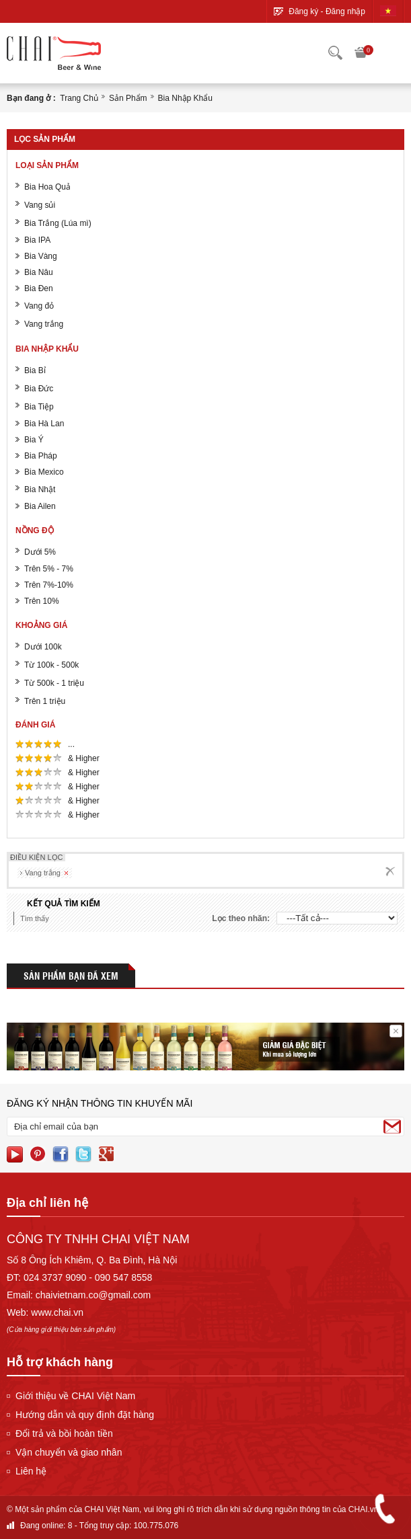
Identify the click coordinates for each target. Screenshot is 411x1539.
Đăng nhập (345, 11)
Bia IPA (37, 240)
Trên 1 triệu (44, 701)
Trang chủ (79, 98)
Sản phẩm (128, 98)
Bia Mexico (44, 472)
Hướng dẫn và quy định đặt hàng (84, 1414)
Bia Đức (38, 388)
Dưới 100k (43, 647)
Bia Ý (34, 439)
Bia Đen (38, 288)
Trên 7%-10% (48, 585)
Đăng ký (303, 11)
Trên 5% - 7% (48, 569)
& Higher (85, 758)
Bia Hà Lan (44, 423)
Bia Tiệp (39, 406)
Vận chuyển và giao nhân (68, 1452)
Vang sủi (39, 205)
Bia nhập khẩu (185, 98)
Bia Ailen (40, 506)
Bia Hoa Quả (47, 187)
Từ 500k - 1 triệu (54, 683)
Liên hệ (30, 1471)
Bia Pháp (40, 456)
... (72, 744)
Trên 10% (41, 601)
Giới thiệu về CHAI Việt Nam (75, 1395)
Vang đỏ (39, 306)
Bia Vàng (40, 256)
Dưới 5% (40, 552)
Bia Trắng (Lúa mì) (57, 223)
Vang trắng (43, 324)
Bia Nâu (38, 272)
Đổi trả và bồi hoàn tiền (64, 1433)
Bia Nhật (39, 489)
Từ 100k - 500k (51, 665)
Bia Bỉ (35, 370)
